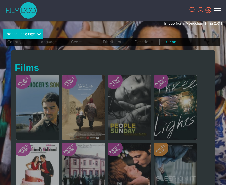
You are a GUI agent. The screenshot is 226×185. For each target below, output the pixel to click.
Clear (171, 41)
